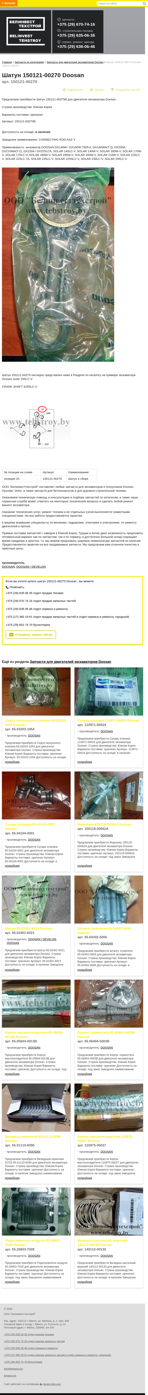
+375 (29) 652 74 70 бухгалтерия (28, 624)
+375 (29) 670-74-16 (76, 24)
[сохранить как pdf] (125, 89)
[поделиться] (72, 89)
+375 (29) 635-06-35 (76, 35)
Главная (7, 62)
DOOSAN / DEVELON (31, 566)
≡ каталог (9, 3)
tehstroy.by (10, 1375)
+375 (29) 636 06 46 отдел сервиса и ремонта (37, 609)
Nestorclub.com (52, 1384)
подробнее (12, 761)
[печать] (97, 89)
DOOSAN (8, 566)
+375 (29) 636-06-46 (76, 46)
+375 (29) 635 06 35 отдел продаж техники (34, 593)
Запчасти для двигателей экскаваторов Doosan (75, 62)
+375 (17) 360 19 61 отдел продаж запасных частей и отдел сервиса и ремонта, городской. (68, 616)
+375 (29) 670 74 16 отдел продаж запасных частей (41, 600)
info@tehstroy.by (13, 1368)
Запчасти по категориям (29, 62)
